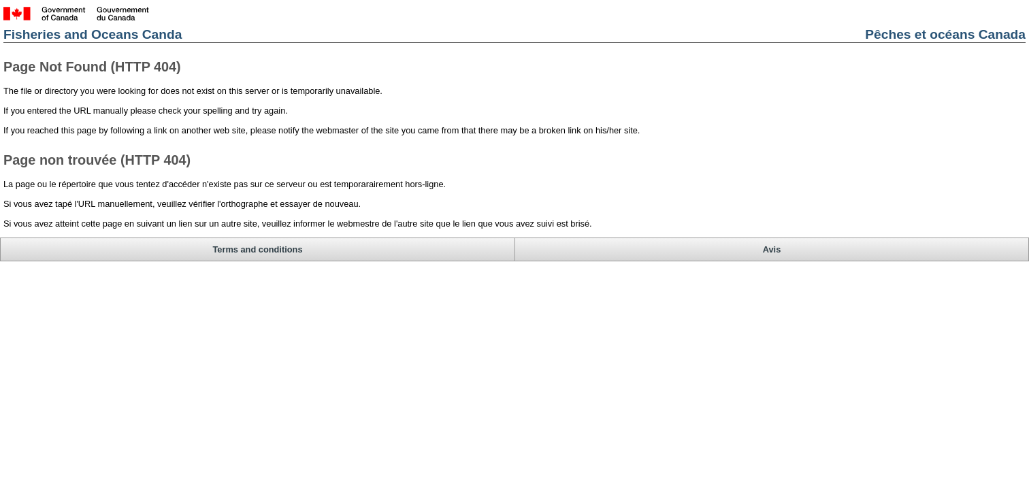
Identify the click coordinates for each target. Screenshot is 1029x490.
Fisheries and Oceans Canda (202, 42)
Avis (908, 212)
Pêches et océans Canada (835, 42)
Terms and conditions (150, 212)
